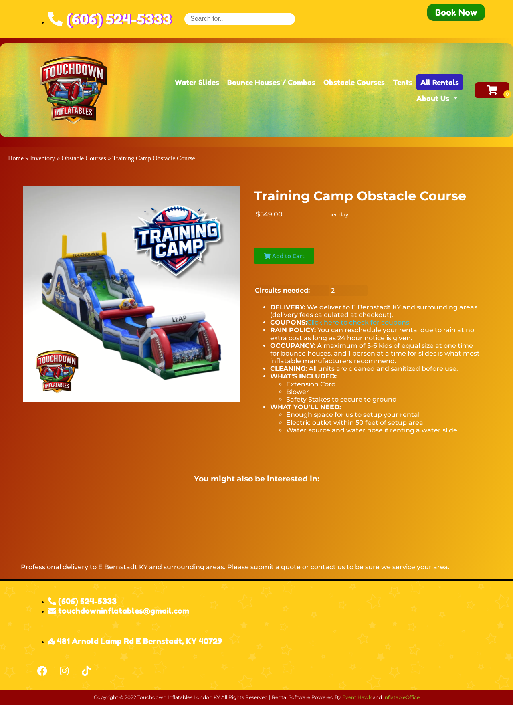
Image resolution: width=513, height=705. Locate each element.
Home (16, 158)
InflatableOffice (401, 697)
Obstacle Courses (354, 82)
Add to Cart (284, 256)
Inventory (42, 158)
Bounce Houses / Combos (271, 82)
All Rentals (439, 82)
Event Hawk (357, 697)
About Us (437, 98)
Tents (402, 82)
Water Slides (197, 82)
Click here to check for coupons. (359, 322)
